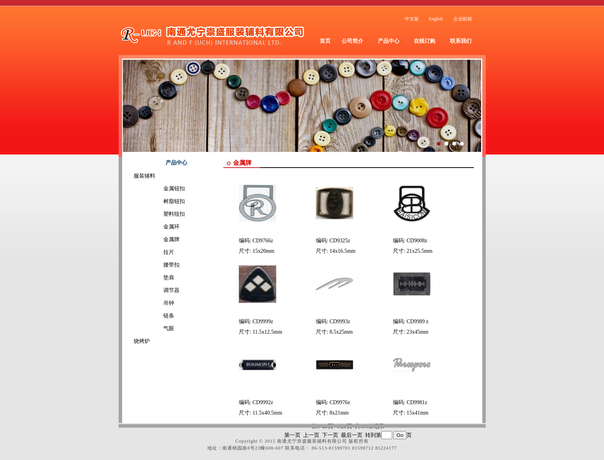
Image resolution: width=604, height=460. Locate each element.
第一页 (292, 435)
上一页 (311, 435)
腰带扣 (161, 265)
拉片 (158, 252)
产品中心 (388, 41)
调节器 (161, 290)
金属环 (161, 227)
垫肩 (158, 277)
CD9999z (262, 321)
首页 (325, 41)
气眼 (158, 328)
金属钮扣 (163, 188)
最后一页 (351, 435)
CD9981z (416, 402)
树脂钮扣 (163, 201)
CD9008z (416, 240)
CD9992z (262, 402)
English (436, 19)
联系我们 (460, 41)
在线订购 (424, 41)
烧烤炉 (142, 341)
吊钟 (158, 303)
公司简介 (352, 41)
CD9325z (339, 240)
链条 (158, 316)
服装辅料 (144, 176)
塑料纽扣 (163, 214)
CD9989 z (417, 321)
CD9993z (339, 321)
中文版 (412, 19)
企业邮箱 (462, 19)
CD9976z (339, 402)
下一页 (330, 435)
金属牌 (161, 239)
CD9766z (262, 240)
